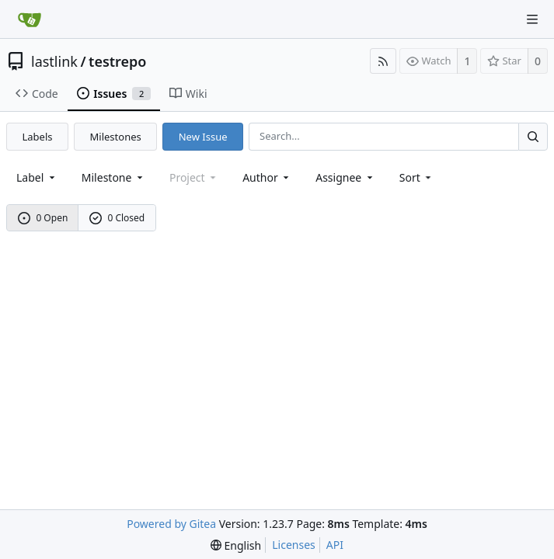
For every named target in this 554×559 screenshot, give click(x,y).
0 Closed (117, 217)
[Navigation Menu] (532, 19)
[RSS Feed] (383, 61)
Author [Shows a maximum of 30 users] (266, 177)
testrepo (117, 61)
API (334, 544)
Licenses (293, 544)
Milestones (115, 137)
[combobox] (37, 177)
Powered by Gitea (171, 523)
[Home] (29, 19)
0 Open (43, 217)
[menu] (416, 177)
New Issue (203, 137)
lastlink (54, 61)
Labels (38, 137)
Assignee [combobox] (345, 177)
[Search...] (533, 136)
